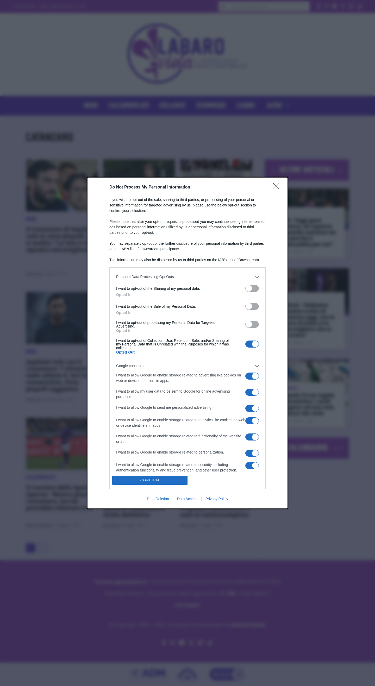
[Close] (278, 187)
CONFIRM (150, 480)
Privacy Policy (216, 499)
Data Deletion (158, 499)
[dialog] (187, 343)
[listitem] (187, 277)
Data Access (187, 499)
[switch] (252, 288)
